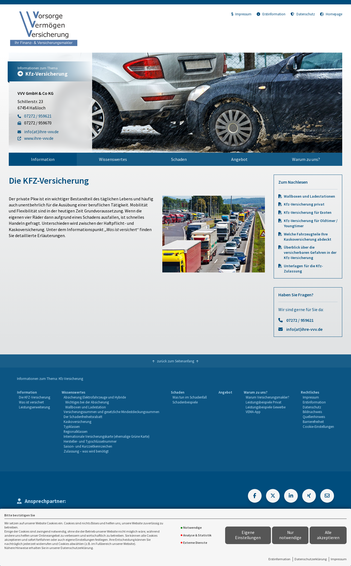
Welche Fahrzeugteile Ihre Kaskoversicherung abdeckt (307, 237)
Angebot (239, 159)
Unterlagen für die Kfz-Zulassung (303, 269)
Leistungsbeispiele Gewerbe (265, 407)
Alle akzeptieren (328, 535)
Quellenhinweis (314, 416)
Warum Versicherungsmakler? (267, 397)
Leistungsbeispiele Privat (263, 402)
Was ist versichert (31, 402)
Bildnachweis (312, 411)
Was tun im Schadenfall (189, 397)
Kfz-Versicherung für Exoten (308, 212)
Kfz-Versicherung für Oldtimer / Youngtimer (311, 223)
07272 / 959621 (300, 320)
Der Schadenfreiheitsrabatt (83, 416)
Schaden (179, 159)
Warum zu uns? (306, 159)
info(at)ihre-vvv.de (304, 329)
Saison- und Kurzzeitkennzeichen (88, 446)
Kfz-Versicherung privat (304, 204)
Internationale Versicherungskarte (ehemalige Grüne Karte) (106, 436)
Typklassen (72, 426)
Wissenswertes (113, 159)
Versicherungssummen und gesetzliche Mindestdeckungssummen (111, 411)
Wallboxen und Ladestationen (309, 196)
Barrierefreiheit (313, 421)
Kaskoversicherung (77, 421)
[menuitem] (43, 159)
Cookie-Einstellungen (318, 426)
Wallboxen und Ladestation (85, 407)
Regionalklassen (75, 431)
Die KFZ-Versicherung (34, 397)
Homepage (331, 14)
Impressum (339, 559)
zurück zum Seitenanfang (175, 361)
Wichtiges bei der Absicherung (87, 402)
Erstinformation (279, 559)
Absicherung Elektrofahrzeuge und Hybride (95, 397)
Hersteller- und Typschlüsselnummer (90, 441)
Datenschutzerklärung (311, 559)
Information (43, 159)
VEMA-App (253, 411)
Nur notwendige (290, 535)
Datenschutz (303, 14)
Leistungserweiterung (34, 407)
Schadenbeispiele (185, 402)
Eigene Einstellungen (248, 535)
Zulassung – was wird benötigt (86, 451)
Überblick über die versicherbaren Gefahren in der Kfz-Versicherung (310, 252)
